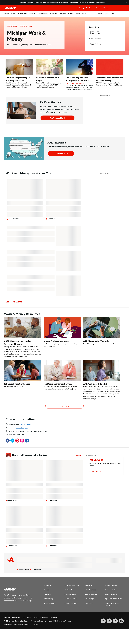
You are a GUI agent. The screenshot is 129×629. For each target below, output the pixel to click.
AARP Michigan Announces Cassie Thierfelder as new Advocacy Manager (109, 84)
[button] (118, 10)
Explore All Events (14, 301)
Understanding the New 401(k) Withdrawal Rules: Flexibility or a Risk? (77, 80)
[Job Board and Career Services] (62, 375)
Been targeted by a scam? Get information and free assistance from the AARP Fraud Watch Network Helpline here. (63, 2)
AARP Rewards (49, 603)
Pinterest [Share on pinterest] (17, 441)
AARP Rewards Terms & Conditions (16, 621)
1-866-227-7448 (26, 424)
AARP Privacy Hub (18, 617)
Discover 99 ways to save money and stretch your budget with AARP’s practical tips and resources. (48, 85)
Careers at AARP (70, 594)
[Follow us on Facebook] (103, 620)
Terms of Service (32, 617)
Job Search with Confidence (17, 384)
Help (112, 13)
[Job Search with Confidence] (22, 374)
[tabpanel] (111, 14)
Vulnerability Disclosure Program (59, 621)
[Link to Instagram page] (115, 620)
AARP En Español (103, 14)
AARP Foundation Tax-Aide (96, 341)
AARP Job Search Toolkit (95, 384)
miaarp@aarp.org (22, 428)
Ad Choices (8, 624)
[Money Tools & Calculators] (62, 332)
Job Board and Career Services (58, 384)
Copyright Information (38, 621)
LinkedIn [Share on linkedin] (27, 441)
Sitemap (7, 617)
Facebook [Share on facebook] (8, 441)
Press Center (89, 603)
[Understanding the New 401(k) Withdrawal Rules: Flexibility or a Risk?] (79, 74)
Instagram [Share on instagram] (22, 441)
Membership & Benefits (83, 8)
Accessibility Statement (48, 617)
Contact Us (68, 590)
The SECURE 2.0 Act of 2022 (76, 83)
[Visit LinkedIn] (121, 620)
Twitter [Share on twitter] (12, 441)
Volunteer (47, 594)
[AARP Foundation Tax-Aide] (101, 331)
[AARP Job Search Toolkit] (101, 380)
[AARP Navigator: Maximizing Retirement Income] (22, 337)
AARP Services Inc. (71, 599)
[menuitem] (6, 15)
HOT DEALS (94, 460)
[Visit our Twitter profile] (109, 620)
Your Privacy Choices (21, 624)
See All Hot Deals (95, 472)
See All (78, 455)
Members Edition (102, 8)
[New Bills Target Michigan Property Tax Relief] (19, 73)
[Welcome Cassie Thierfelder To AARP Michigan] (110, 72)
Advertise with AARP (71, 585)
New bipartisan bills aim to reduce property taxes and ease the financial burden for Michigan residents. (18, 85)
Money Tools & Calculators (56, 341)
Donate (46, 590)
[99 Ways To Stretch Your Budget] (49, 73)
